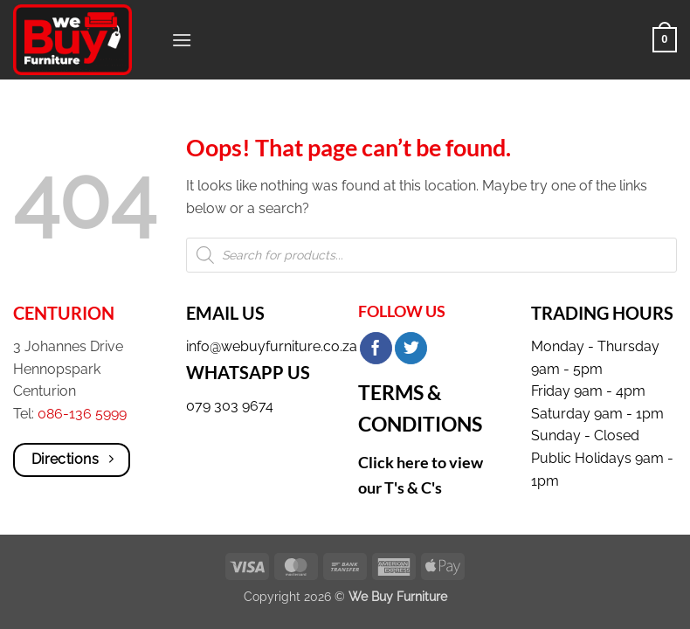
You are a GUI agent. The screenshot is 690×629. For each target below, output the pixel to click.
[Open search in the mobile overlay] (432, 255)
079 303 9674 (229, 405)
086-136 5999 (82, 413)
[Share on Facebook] (376, 348)
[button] (181, 39)
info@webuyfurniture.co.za (271, 346)
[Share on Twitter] (411, 348)
